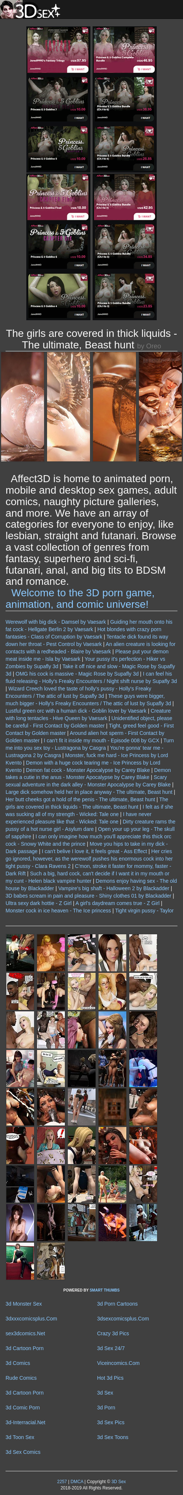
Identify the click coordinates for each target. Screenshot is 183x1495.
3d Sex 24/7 (111, 1348)
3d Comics (18, 1363)
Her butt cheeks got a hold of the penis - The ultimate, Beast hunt (80, 799)
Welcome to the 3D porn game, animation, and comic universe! (80, 598)
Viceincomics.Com (118, 1363)
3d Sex (105, 1393)
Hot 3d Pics (110, 1378)
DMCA (76, 1481)
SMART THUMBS (105, 1290)
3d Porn (106, 1408)
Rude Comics (21, 1378)
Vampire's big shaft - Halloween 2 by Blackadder (113, 888)
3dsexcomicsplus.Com (123, 1319)
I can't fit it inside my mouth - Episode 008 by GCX (101, 740)
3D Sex (118, 1481)
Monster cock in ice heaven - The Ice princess (58, 911)
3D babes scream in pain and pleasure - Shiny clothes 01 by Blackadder (88, 896)
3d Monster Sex (24, 1304)
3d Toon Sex (20, 1437)
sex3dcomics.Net (25, 1333)
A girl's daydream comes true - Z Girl (118, 903)
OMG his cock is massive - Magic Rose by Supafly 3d (77, 674)
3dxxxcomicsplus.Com (31, 1319)
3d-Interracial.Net (25, 1422)
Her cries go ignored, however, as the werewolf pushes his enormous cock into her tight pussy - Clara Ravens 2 (89, 858)
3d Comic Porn (23, 1408)
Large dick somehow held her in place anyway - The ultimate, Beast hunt (89, 792)
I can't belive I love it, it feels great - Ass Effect (94, 851)
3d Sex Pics (110, 1422)
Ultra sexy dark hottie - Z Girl (38, 903)
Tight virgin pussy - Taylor (144, 911)
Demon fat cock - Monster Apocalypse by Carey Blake (88, 770)
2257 (62, 1481)
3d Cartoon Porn (25, 1348)
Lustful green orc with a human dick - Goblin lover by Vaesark (76, 711)
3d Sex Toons (113, 1437)
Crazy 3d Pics (113, 1333)
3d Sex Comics (23, 1452)
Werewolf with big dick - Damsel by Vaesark (56, 622)
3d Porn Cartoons (117, 1304)
